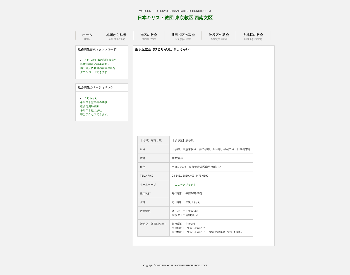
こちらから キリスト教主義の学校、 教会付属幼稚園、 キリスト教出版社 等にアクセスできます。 (95, 106)
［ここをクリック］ (184, 184)
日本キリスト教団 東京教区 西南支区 (174, 17)
